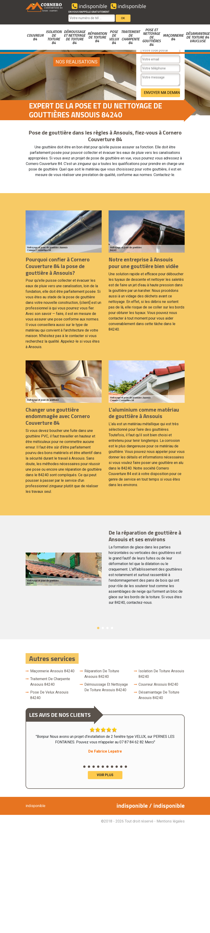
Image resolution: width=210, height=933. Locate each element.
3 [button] (107, 628)
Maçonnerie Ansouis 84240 (52, 671)
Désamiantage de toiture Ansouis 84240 (159, 695)
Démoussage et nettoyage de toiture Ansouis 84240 (106, 687)
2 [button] (103, 628)
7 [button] (112, 767)
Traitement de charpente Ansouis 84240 (50, 682)
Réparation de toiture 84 (97, 37)
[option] (105, 569)
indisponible (89, 6)
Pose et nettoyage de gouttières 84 (151, 37)
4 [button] (112, 628)
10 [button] (126, 767)
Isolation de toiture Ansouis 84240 (161, 674)
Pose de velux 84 (114, 37)
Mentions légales (171, 821)
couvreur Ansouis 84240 (158, 684)
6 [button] (107, 767)
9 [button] (121, 767)
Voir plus (105, 775)
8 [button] (116, 767)
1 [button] (98, 628)
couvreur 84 (35, 37)
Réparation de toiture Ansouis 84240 (101, 674)
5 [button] (103, 767)
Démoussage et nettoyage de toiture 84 (74, 37)
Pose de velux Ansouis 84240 (49, 695)
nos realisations (77, 62)
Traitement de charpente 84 (130, 37)
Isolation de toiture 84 (54, 37)
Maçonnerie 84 (173, 37)
